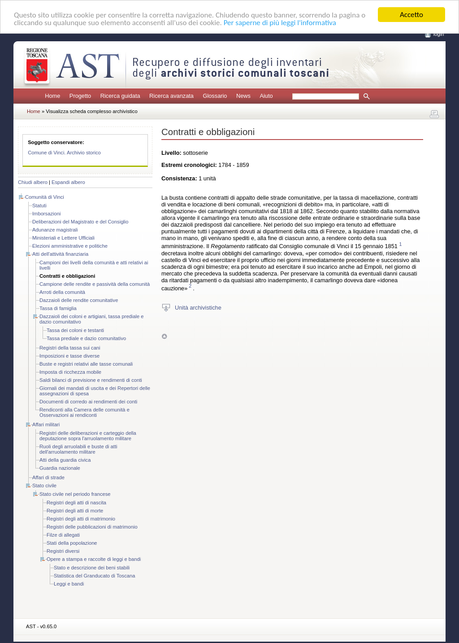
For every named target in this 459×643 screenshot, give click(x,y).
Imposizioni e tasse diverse (69, 356)
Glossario (215, 95)
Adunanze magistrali (55, 229)
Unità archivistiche (198, 307)
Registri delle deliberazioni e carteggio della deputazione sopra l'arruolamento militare (87, 435)
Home (52, 95)
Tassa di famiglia (58, 308)
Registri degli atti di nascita (76, 502)
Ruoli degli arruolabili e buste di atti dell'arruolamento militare (78, 449)
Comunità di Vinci (44, 197)
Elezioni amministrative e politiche (70, 246)
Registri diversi (63, 551)
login (438, 34)
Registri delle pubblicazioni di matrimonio (92, 526)
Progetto (80, 95)
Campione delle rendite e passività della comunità (94, 284)
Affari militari (46, 424)
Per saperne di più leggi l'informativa (280, 22)
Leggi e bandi (69, 583)
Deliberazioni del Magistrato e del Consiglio (80, 221)
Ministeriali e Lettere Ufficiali (63, 238)
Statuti (39, 205)
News (243, 95)
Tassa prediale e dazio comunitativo (86, 338)
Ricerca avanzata (171, 95)
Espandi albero (68, 182)
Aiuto (266, 95)
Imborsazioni (46, 213)
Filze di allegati (63, 535)
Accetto (411, 14)
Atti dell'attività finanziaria (60, 254)
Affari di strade (48, 477)
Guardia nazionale (59, 468)
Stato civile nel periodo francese (75, 494)
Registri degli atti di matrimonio (81, 518)
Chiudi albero (33, 182)
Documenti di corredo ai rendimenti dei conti (88, 401)
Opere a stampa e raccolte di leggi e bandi (94, 559)
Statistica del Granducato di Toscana (94, 575)
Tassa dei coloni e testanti (75, 330)
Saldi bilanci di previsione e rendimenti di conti (90, 380)
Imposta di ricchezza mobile (70, 372)
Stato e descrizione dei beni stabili (92, 567)
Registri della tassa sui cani (69, 347)
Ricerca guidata (120, 95)
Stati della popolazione (72, 543)
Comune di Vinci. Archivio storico (64, 152)
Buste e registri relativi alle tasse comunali (86, 364)
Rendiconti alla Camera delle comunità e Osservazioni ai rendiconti (84, 412)
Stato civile (44, 485)
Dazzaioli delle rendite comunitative (78, 300)
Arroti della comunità (62, 292)
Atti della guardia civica (65, 460)
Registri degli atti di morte (75, 510)
